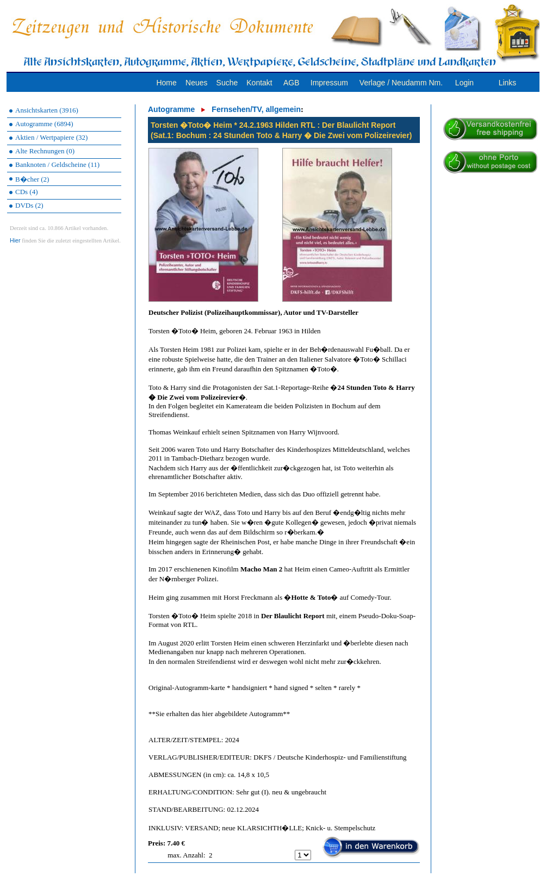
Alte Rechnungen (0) (45, 151)
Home (166, 82)
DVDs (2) (29, 205)
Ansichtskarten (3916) (46, 110)
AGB (291, 82)
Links (508, 82)
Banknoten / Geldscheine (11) (57, 164)
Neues (196, 82)
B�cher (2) (32, 179)
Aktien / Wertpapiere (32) (51, 137)
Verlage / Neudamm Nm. (401, 82)
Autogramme (171, 109)
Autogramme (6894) (44, 124)
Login (464, 82)
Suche (227, 82)
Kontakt (259, 82)
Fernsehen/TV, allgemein (256, 109)
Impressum (329, 82)
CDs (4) (26, 192)
